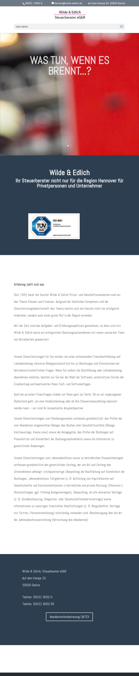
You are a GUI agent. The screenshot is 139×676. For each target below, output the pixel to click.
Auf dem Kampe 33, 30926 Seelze (106, 3)
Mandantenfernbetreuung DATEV (69, 617)
